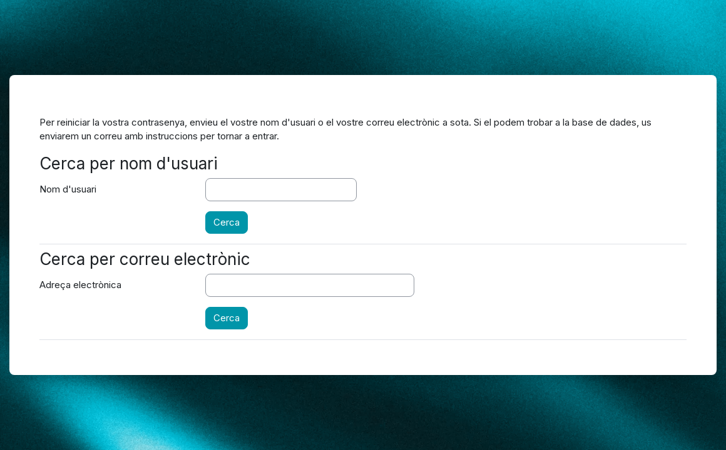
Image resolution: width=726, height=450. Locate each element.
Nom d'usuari (67, 189)
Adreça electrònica (80, 285)
